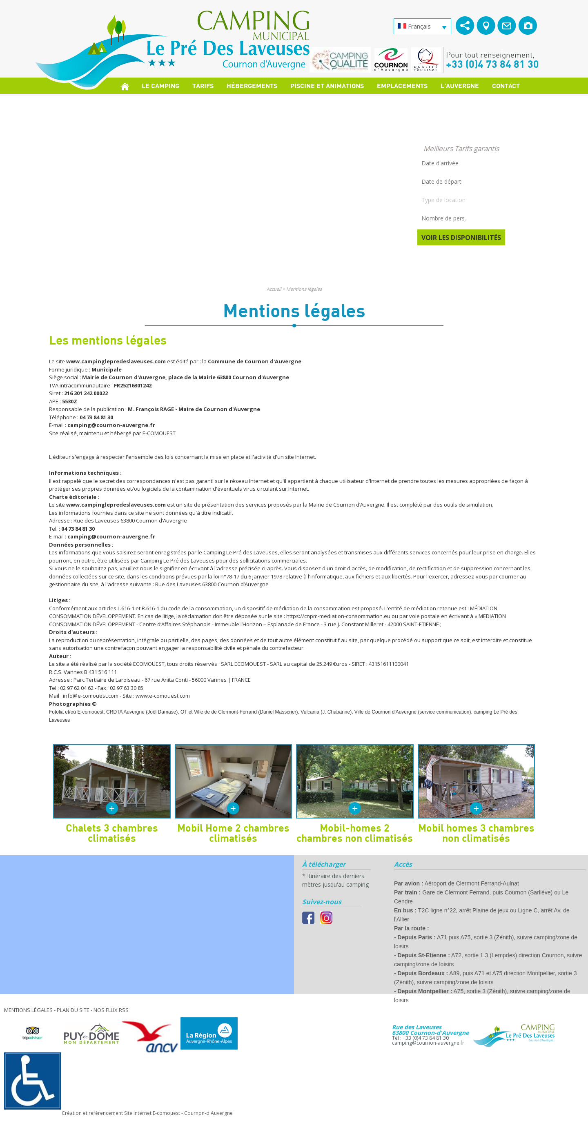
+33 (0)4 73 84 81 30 (492, 63)
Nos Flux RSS (111, 1010)
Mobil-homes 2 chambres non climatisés (354, 832)
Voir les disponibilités (461, 237)
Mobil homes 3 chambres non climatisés (476, 832)
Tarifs (203, 85)
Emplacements (402, 85)
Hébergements (252, 85)
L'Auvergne (460, 85)
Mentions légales (304, 289)
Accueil (274, 289)
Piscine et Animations (327, 85)
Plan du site (73, 1010)
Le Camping (160, 85)
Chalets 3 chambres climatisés (112, 832)
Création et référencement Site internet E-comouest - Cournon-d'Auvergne (147, 1113)
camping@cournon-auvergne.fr (428, 1042)
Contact (506, 85)
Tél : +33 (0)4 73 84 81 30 (420, 1037)
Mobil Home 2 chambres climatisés (233, 832)
